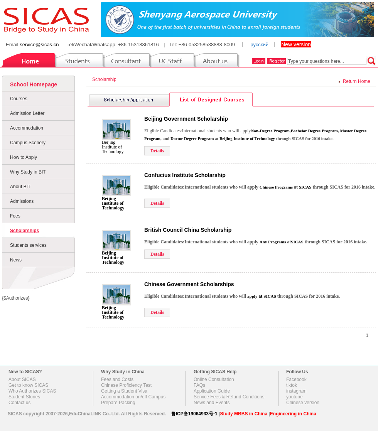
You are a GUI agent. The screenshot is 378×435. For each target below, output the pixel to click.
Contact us (19, 402)
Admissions (22, 201)
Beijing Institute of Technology (112, 147)
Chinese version (302, 402)
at (255, 296)
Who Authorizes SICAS (32, 391)
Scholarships (24, 230)
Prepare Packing (118, 402)
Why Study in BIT (28, 172)
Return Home (356, 81)
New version (296, 44)
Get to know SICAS (28, 385)
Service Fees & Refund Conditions (229, 397)
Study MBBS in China (243, 413)
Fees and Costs (117, 379)
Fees (15, 216)
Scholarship (105, 79)
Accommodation (26, 128)
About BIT (20, 186)
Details (157, 150)
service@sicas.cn (39, 44)
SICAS (305, 187)
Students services (28, 245)
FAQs (199, 385)
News (16, 260)
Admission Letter (27, 113)
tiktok (291, 385)
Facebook (296, 379)
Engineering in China (293, 413)
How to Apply (23, 157)
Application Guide (212, 391)
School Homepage (33, 84)
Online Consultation (214, 379)
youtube (294, 397)
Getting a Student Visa (124, 391)
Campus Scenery (28, 142)
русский (259, 44)
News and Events (212, 402)
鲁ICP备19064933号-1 (194, 413)
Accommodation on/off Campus (133, 397)
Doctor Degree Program (192, 138)
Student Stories (24, 397)
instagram (296, 391)
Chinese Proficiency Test (126, 385)
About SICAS (22, 379)
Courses (18, 98)
